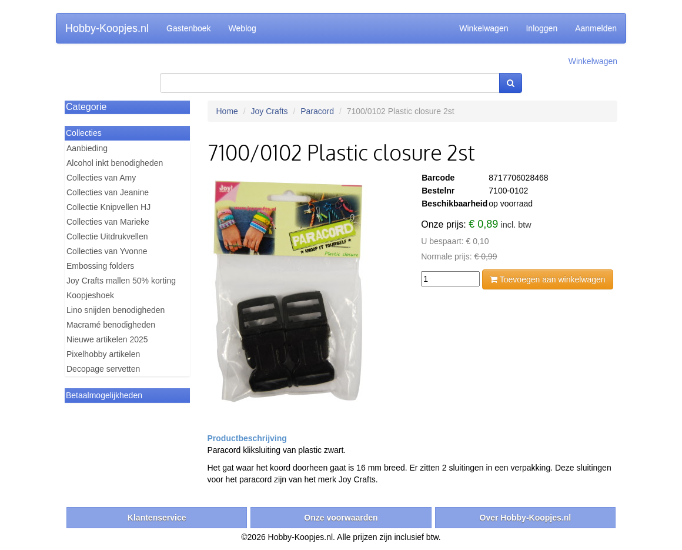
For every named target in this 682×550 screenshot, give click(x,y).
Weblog (242, 28)
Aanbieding (87, 148)
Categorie (86, 107)
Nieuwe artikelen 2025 (107, 339)
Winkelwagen (483, 28)
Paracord (317, 111)
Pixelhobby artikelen (103, 354)
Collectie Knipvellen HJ (108, 207)
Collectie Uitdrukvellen (107, 236)
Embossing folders (100, 266)
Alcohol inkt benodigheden (114, 163)
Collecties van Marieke (107, 221)
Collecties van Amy (101, 177)
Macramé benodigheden (110, 324)
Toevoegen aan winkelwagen (547, 279)
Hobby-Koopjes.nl (107, 28)
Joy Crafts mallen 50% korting (121, 280)
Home (227, 111)
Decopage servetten (103, 369)
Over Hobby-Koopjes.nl (525, 517)
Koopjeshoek (90, 295)
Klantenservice (157, 517)
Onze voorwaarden (340, 517)
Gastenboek (188, 28)
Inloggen (541, 28)
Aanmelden (596, 28)
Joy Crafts (269, 111)
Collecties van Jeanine (107, 192)
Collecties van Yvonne (107, 251)
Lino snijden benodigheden (115, 310)
